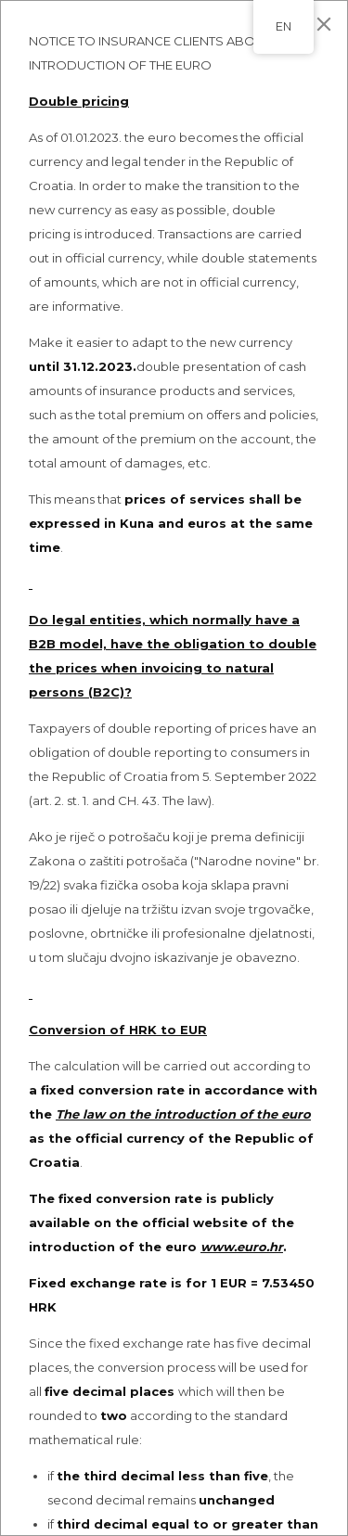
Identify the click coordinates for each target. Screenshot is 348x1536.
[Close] (324, 24)
